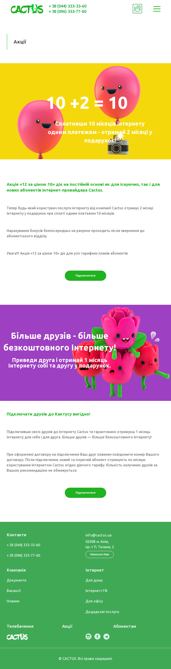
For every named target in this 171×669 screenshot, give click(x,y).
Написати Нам (99, 554)
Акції (67, 626)
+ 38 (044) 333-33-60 (67, 6)
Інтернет (95, 570)
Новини (13, 601)
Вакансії (14, 591)
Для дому (94, 580)
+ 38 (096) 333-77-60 (67, 11)
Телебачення (20, 626)
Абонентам (124, 626)
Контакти (16, 535)
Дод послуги (102, 612)
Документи (16, 580)
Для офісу (94, 601)
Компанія (16, 570)
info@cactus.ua (99, 535)
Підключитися (85, 275)
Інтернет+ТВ (96, 591)
